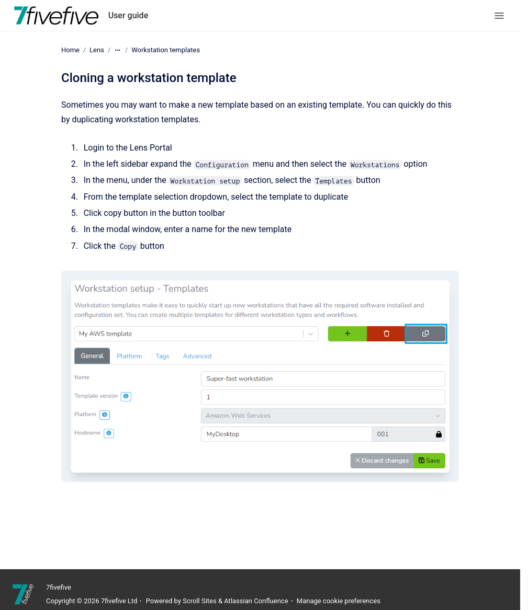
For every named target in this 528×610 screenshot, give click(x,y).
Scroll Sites (200, 601)
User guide (128, 15)
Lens (96, 50)
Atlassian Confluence (256, 601)
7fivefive (58, 587)
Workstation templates (165, 50)
